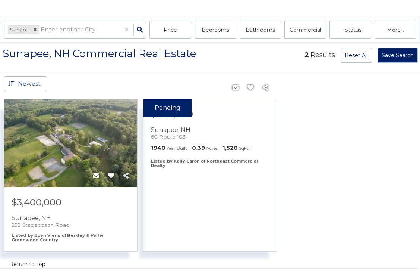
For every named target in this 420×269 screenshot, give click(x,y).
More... (395, 30)
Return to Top (27, 264)
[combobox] (41, 30)
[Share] (126, 175)
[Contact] (96, 175)
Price (170, 30)
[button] (35, 29)
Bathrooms (260, 30)
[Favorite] (111, 175)
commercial (305, 30)
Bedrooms (215, 30)
